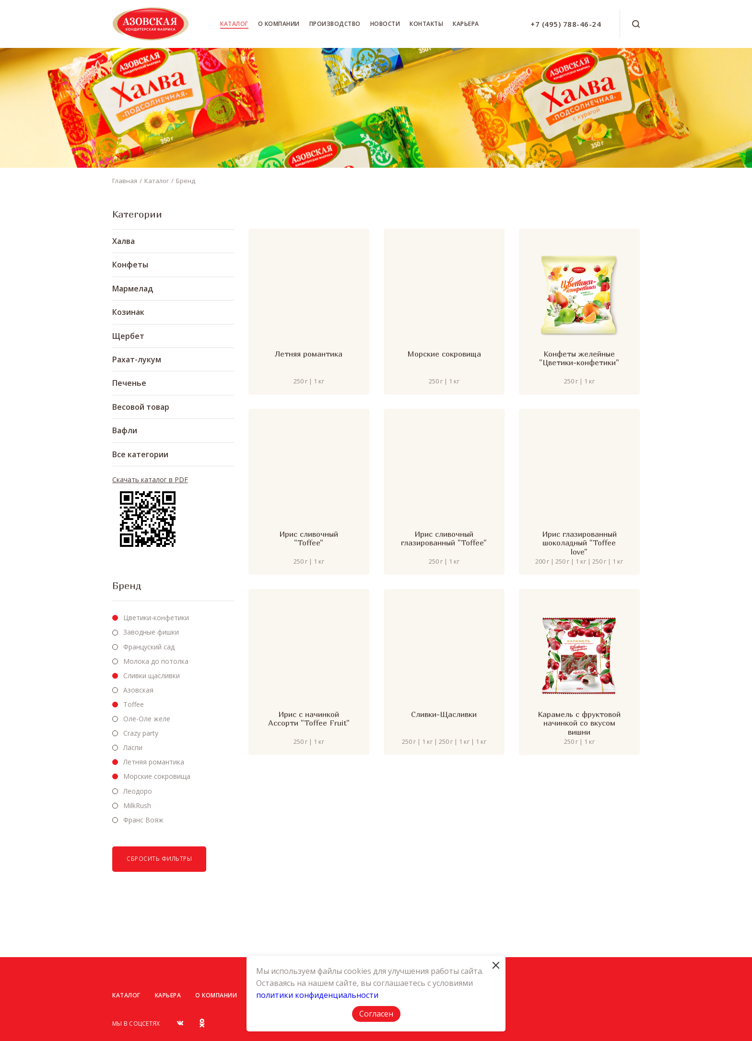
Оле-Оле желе (146, 718)
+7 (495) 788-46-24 (565, 24)
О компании (279, 24)
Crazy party (140, 733)
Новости (385, 24)
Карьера (466, 24)
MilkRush (137, 805)
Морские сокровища (156, 776)
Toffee (133, 704)
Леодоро (137, 791)
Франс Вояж (143, 819)
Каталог (234, 24)
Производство (335, 24)
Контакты (426, 24)
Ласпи (132, 747)
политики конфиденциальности (317, 995)
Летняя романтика (153, 761)
